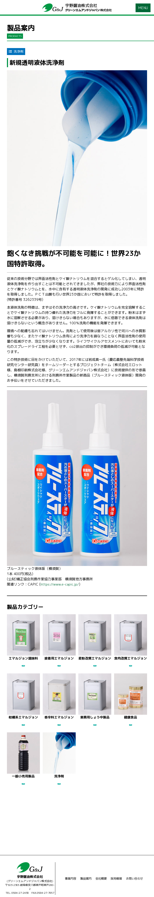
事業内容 (68, 866)
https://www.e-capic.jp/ (61, 584)
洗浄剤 (17, 51)
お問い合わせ (136, 866)
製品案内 (85, 866)
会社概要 (101, 866)
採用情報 (117, 866)
